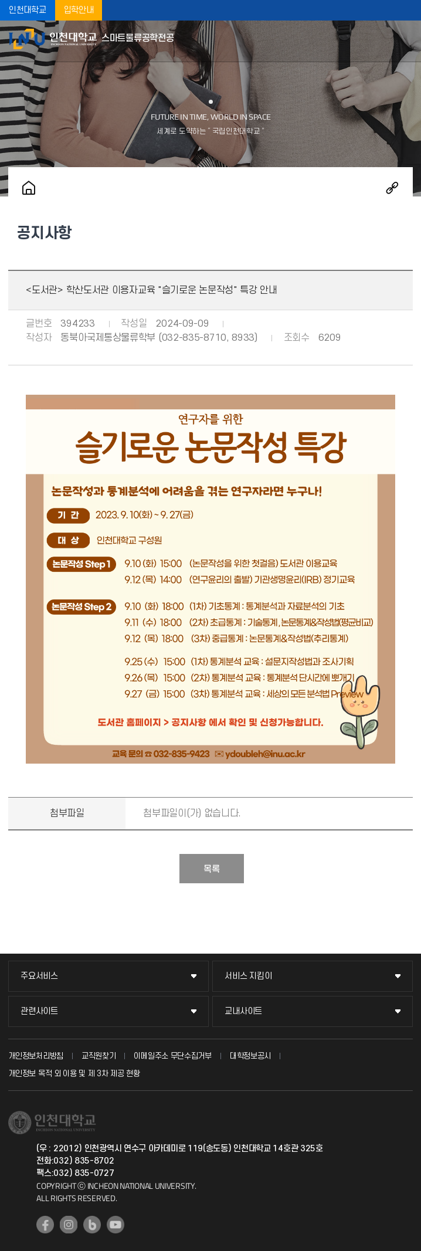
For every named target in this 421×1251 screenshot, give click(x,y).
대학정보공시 (250, 1056)
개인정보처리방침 (35, 1056)
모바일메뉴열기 (406, 41)
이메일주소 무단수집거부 (172, 1056)
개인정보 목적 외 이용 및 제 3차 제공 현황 (74, 1073)
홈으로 (28, 188)
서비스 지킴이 (248, 976)
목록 (211, 869)
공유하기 (392, 187)
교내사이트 (243, 1011)
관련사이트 (39, 1011)
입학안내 (79, 10)
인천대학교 (27, 10)
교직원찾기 (99, 1056)
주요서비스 (39, 976)
